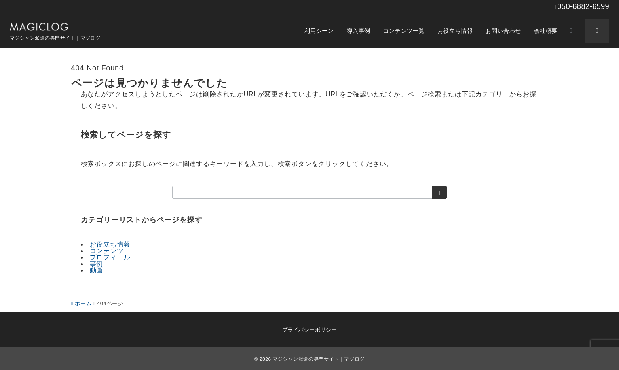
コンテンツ (107, 250)
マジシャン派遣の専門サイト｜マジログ (319, 358)
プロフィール (110, 257)
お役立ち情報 (110, 244)
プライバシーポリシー (309, 330)
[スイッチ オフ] (571, 31)
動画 (97, 270)
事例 (97, 263)
